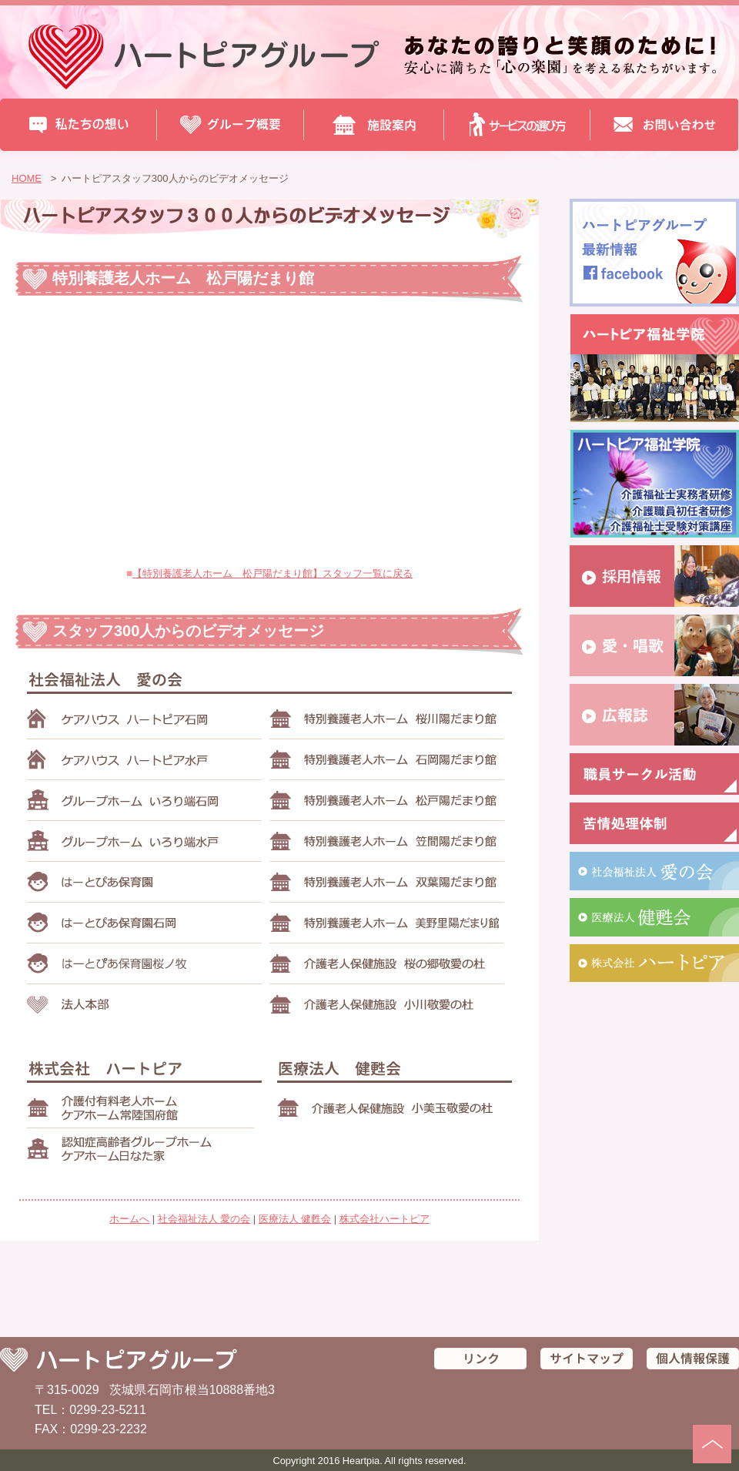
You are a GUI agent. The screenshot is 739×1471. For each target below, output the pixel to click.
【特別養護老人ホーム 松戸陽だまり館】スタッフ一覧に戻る (272, 573)
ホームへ (129, 1219)
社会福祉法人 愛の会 (204, 1219)
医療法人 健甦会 (295, 1219)
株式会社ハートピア (384, 1219)
